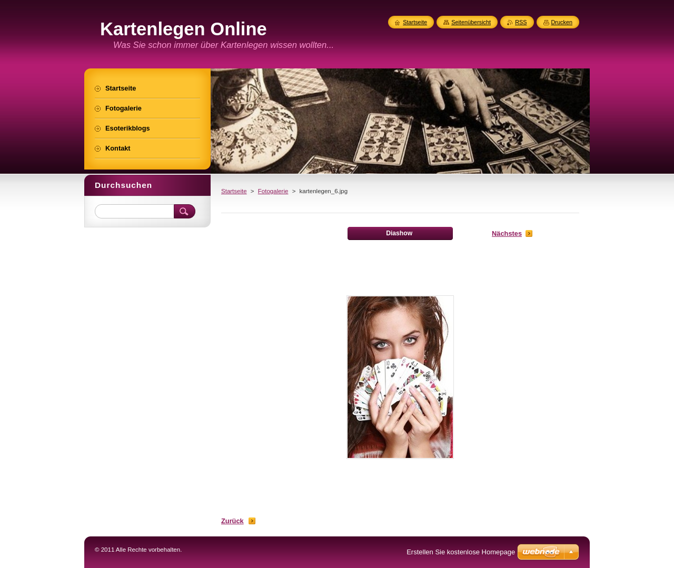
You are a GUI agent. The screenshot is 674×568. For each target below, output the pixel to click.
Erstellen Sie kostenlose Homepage (461, 552)
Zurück (232, 521)
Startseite (234, 191)
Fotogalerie (273, 191)
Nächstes (507, 233)
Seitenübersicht (471, 22)
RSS (521, 22)
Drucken (562, 22)
